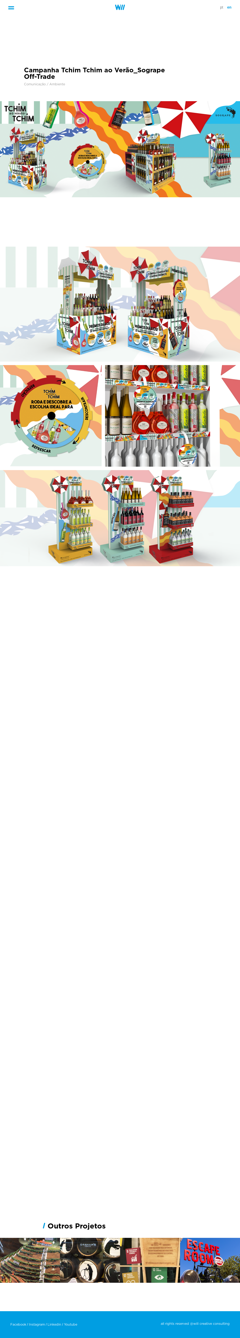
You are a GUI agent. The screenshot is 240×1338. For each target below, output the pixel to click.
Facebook (18, 1324)
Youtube (70, 1324)
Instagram (37, 1324)
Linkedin (54, 1324)
